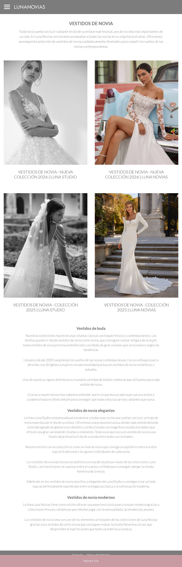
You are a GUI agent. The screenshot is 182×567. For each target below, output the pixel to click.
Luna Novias (29, 7)
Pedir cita (91, 561)
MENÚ (7, 7)
